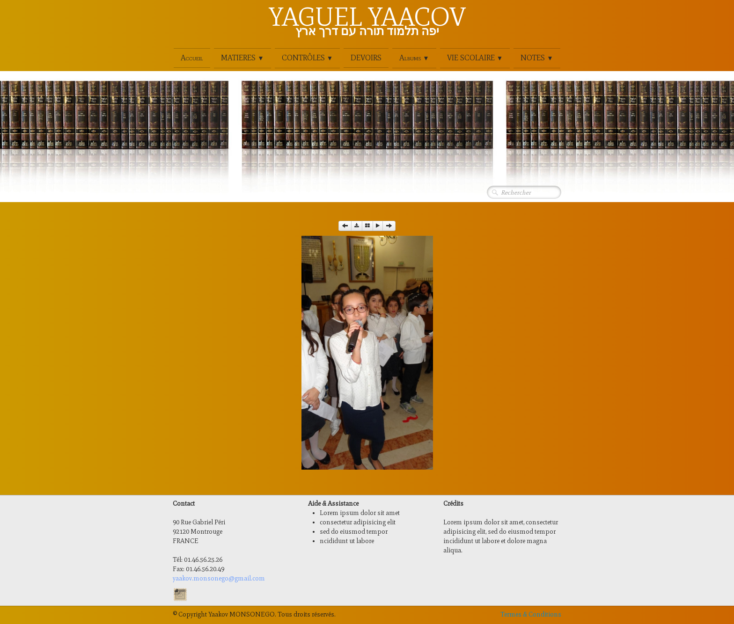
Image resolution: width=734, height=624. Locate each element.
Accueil (192, 57)
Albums (414, 57)
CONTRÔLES (307, 57)
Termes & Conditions (530, 614)
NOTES (537, 57)
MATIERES (242, 57)
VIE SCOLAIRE (475, 57)
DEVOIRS (366, 57)
